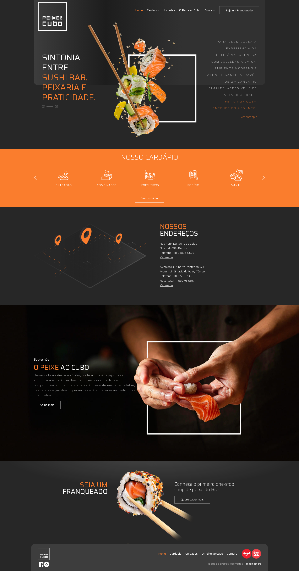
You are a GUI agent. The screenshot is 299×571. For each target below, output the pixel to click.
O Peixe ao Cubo (190, 10)
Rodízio (193, 178)
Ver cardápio (248, 117)
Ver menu (166, 257)
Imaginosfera (253, 564)
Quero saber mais (192, 499)
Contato (210, 10)
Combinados (106, 178)
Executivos (150, 178)
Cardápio (153, 10)
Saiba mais (47, 405)
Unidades (169, 10)
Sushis (236, 178)
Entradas (64, 178)
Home (139, 10)
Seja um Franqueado (239, 10)
